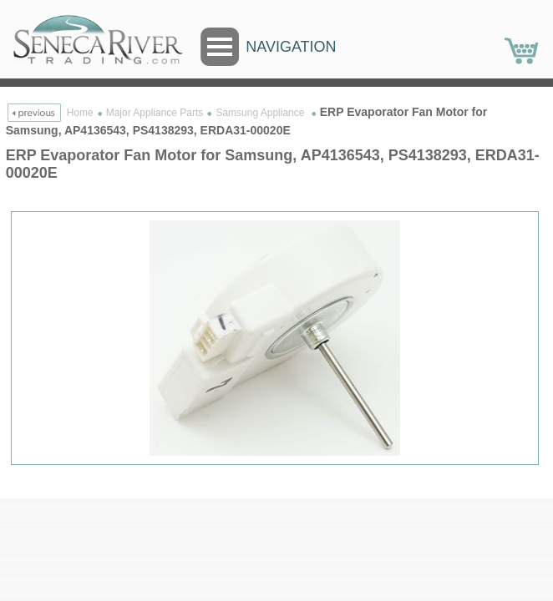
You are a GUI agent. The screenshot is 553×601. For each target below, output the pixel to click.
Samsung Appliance (261, 113)
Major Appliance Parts (155, 113)
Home (80, 113)
